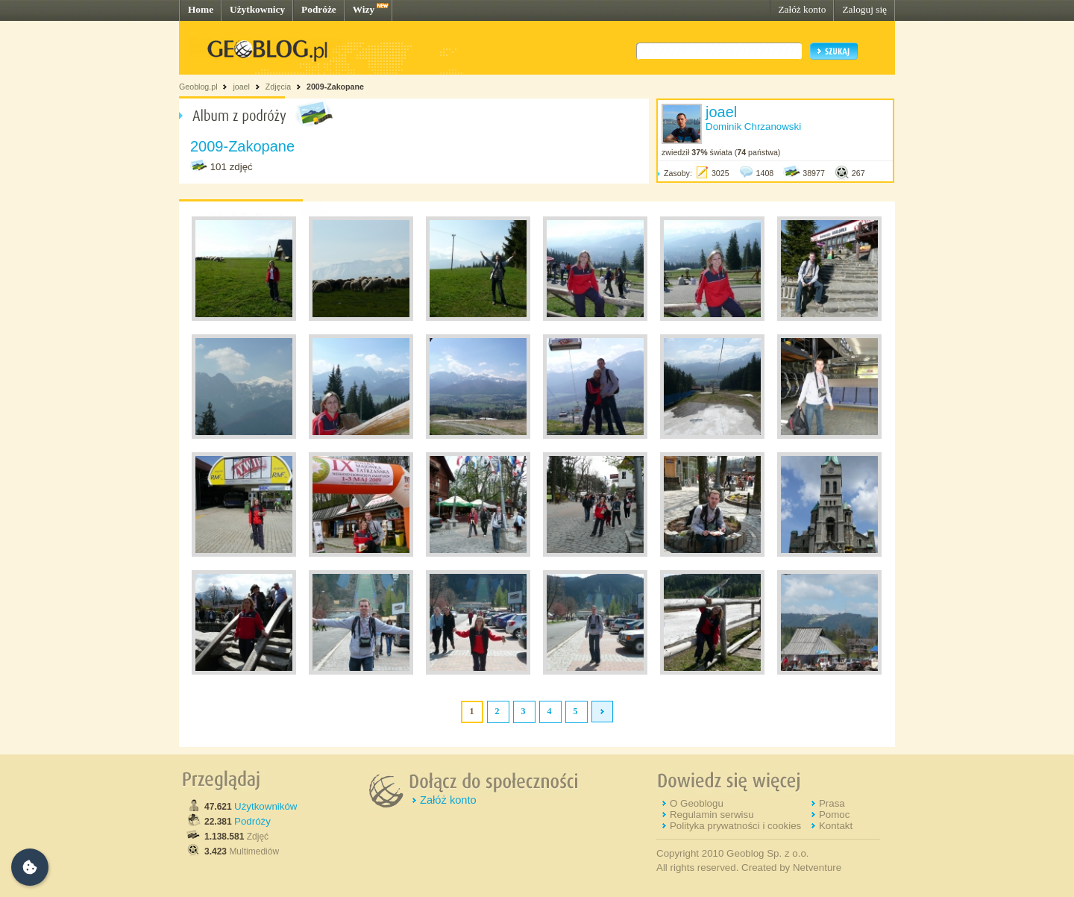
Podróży (252, 821)
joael (241, 86)
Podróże (318, 9)
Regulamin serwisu (712, 814)
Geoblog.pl (198, 86)
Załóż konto (802, 9)
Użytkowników (265, 806)
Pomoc (834, 814)
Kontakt (835, 825)
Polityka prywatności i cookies (735, 825)
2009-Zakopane (335, 86)
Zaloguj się (864, 9)
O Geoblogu (696, 803)
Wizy (363, 9)
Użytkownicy (257, 9)
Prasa (832, 803)
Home (200, 9)
